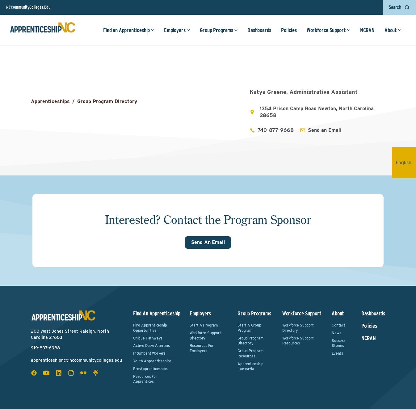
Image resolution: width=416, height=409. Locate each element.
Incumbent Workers (149, 353)
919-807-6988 (45, 347)
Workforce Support (328, 30)
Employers (177, 30)
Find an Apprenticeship (129, 30)
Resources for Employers (202, 348)
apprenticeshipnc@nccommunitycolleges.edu (76, 360)
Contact (338, 325)
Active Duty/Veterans (151, 345)
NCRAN (367, 30)
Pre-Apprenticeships (150, 368)
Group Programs (218, 30)
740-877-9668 (276, 130)
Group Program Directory (107, 101)
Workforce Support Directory (205, 335)
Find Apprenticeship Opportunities (150, 328)
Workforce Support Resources (298, 341)
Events (337, 353)
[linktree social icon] (96, 373)
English (406, 163)
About (393, 30)
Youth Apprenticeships (152, 361)
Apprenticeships (50, 101)
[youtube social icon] (46, 373)
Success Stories (339, 343)
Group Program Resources (250, 353)
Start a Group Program (249, 328)
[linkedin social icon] (59, 373)
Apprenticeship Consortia (250, 366)
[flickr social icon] (83, 373)
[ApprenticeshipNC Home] (42, 30)
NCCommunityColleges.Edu (28, 7)
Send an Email (325, 130)
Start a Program (204, 325)
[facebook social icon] (34, 373)
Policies (289, 30)
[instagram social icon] (71, 373)
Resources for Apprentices (145, 379)
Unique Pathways (147, 338)
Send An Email (208, 242)
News (336, 333)
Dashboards (259, 30)
